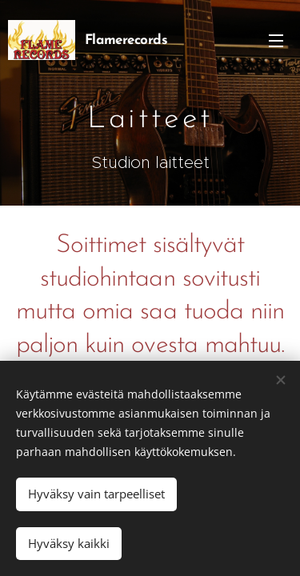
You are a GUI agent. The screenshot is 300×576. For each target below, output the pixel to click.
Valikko (276, 41)
